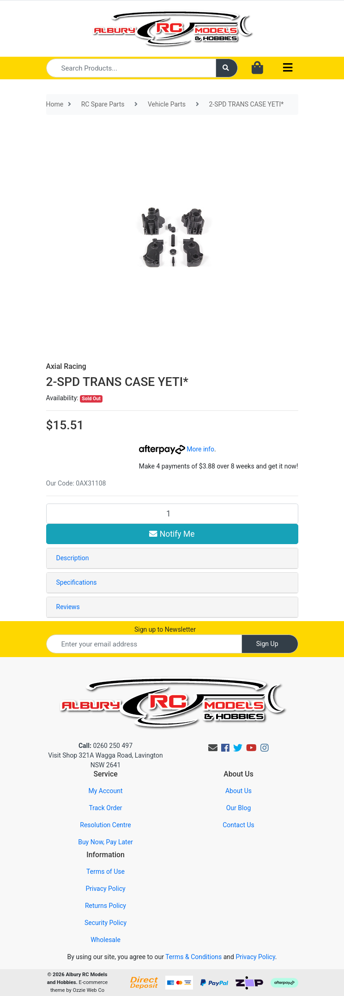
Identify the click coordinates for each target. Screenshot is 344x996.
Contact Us (238, 825)
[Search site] (227, 68)
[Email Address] (144, 643)
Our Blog (238, 808)
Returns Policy (105, 905)
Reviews (68, 607)
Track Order (105, 808)
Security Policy (105, 922)
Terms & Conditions (193, 956)
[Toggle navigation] (287, 68)
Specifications (76, 582)
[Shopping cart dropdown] (257, 68)
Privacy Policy (105, 888)
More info (176, 449)
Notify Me (171, 534)
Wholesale (106, 939)
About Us (238, 790)
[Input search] (131, 68)
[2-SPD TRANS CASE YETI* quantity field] (172, 514)
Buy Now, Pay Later (105, 842)
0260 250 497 (105, 745)
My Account (105, 790)
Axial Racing (66, 366)
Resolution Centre (105, 825)
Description (72, 558)
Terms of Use (105, 871)
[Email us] (212, 747)
